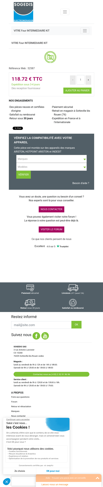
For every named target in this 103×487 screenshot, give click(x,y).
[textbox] (51, 159)
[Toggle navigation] (65, 12)
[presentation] (31, 481)
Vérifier (23, 174)
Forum (14, 402)
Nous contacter (18, 416)
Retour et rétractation (21, 406)
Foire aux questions (20, 397)
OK (76, 324)
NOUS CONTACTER (51, 209)
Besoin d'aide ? (80, 183)
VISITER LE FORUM (51, 229)
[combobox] (51, 159)
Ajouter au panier (77, 90)
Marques (15, 411)
